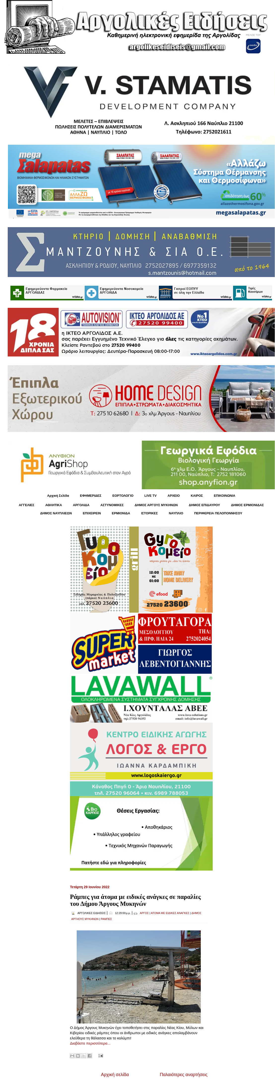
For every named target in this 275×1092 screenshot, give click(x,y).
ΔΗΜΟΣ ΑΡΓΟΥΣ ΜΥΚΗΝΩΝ (156, 505)
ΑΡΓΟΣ (144, 913)
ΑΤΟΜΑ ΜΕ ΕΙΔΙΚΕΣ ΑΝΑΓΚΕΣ (170, 913)
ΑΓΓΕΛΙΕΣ (26, 505)
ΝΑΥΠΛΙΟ (176, 513)
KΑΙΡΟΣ (197, 495)
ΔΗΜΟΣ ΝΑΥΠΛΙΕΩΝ (56, 513)
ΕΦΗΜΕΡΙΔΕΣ (90, 495)
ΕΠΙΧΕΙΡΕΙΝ (92, 513)
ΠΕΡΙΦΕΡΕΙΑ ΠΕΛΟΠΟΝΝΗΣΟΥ (218, 513)
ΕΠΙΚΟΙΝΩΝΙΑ (224, 495)
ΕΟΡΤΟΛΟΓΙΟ (123, 495)
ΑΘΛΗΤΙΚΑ (53, 505)
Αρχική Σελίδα (58, 495)
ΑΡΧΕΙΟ (174, 495)
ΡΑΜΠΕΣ (106, 918)
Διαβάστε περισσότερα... (90, 1043)
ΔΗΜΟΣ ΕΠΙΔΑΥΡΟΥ (204, 505)
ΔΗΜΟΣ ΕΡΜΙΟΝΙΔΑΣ (247, 505)
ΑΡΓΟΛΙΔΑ (81, 505)
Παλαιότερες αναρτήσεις (183, 1074)
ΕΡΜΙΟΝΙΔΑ (121, 513)
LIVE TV (150, 495)
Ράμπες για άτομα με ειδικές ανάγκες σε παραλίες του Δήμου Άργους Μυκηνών (135, 900)
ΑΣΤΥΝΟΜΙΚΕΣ (112, 505)
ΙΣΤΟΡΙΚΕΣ (149, 513)
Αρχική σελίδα (115, 1074)
